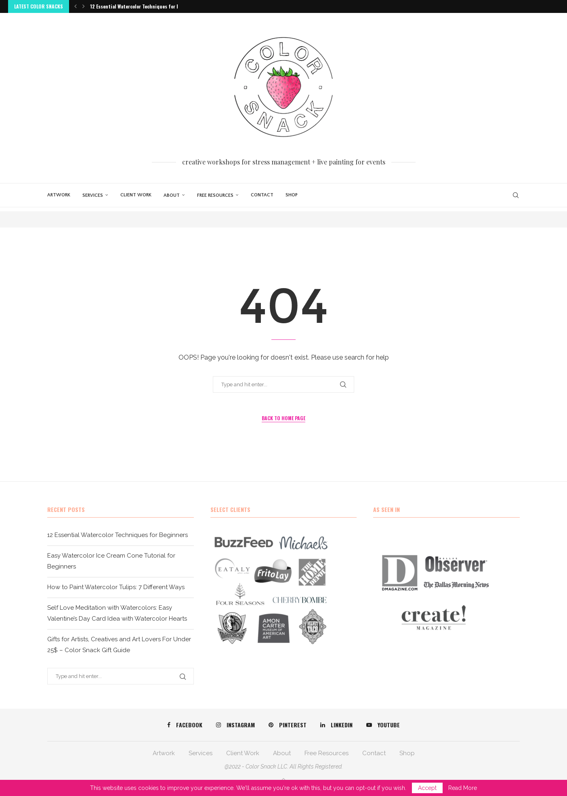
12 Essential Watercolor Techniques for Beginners (144, 6)
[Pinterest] (288, 725)
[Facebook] (184, 725)
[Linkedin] (336, 725)
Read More (462, 788)
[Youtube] (383, 725)
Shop (292, 195)
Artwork (58, 195)
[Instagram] (235, 725)
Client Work (135, 195)
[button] (75, 6)
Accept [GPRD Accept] (427, 788)
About (172, 195)
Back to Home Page (283, 418)
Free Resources (215, 195)
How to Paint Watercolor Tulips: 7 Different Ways (116, 587)
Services (92, 195)
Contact (262, 195)
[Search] (516, 195)
